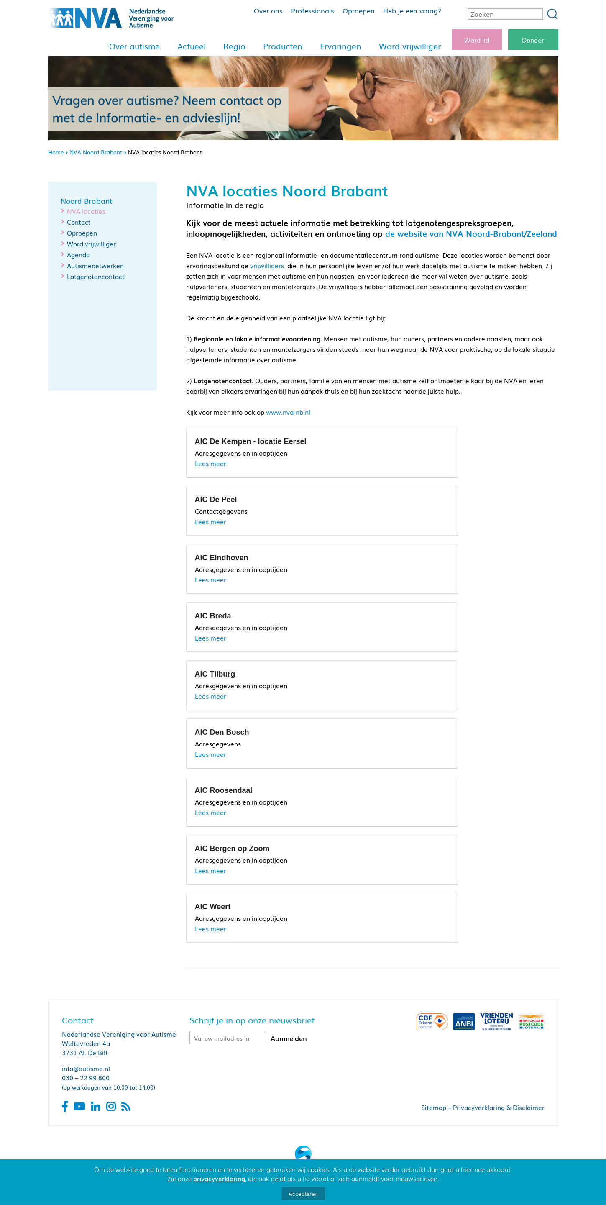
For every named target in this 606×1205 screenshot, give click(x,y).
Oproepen (359, 10)
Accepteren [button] (303, 1193)
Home (56, 152)
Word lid (476, 39)
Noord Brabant (87, 200)
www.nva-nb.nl (288, 411)
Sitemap (433, 1107)
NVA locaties (86, 211)
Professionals (312, 10)
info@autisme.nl (86, 1068)
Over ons (268, 10)
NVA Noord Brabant (95, 152)
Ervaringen (340, 46)
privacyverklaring (219, 1178)
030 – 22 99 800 (86, 1077)
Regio (234, 46)
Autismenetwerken (95, 265)
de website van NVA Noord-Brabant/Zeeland (471, 233)
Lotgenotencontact (96, 276)
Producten (282, 46)
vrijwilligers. (268, 265)
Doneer (533, 39)
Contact (79, 221)
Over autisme (134, 46)
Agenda (78, 254)
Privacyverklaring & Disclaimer (499, 1107)
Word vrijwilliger (410, 46)
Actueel (191, 46)
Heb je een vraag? (412, 10)
